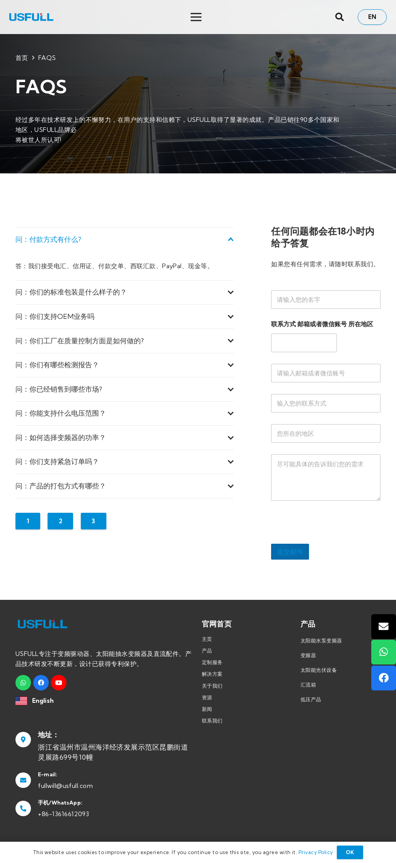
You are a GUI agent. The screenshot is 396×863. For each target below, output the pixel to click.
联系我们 (212, 720)
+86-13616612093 (63, 814)
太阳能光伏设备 (318, 670)
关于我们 (212, 686)
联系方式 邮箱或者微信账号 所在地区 (322, 324)
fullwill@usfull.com (65, 785)
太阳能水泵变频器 (321, 640)
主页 (207, 639)
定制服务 (212, 662)
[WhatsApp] (23, 682)
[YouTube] (59, 682)
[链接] (31, 17)
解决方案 (212, 674)
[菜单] (258, 17)
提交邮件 (290, 552)
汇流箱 (308, 684)
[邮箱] (383, 626)
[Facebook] (41, 682)
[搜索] (339, 17)
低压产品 (310, 699)
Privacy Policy (316, 852)
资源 (207, 697)
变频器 (308, 655)
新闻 (207, 709)
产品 (207, 650)
